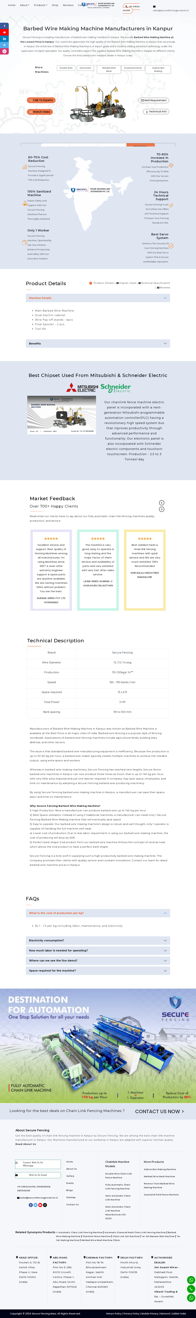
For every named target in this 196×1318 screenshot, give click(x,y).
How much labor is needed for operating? (58, 950)
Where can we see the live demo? (53, 960)
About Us (71, 1169)
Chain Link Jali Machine (126, 1236)
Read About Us (25, 1144)
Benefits (35, 343)
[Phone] (188, 1287)
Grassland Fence (133, 67)
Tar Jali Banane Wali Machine (157, 1236)
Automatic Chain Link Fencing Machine (80, 1232)
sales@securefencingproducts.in (37, 1198)
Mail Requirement (154, 100)
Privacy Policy (131, 1313)
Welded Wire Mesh (109, 69)
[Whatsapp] (189, 1296)
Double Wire (66, 67)
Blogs (69, 1190)
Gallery (70, 1176)
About (24, 5)
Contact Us (72, 1204)
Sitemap (71, 1197)
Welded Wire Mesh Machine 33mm (100, 1240)
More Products (154, 1161)
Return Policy (114, 1313)
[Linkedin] (4, 38)
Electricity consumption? (46, 940)
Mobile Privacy (149, 1313)
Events (70, 1183)
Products (39, 5)
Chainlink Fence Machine (97, 1236)
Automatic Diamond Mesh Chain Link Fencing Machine (135, 1232)
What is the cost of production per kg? (56, 913)
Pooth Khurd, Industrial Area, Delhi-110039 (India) (131, 1267)
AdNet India (179, 1313)
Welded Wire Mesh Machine (159, 1176)
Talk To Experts (41, 100)
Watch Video (40, 112)
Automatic (85, 67)
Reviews (68, 5)
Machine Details (40, 298)
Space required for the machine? (52, 970)
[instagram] (4, 51)
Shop (55, 5)
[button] (131, 8)
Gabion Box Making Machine (160, 1169)
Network (165, 1313)
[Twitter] (4, 45)
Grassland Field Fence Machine (161, 1194)
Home (11, 5)
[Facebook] (4, 25)
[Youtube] (4, 32)
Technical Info (156, 111)
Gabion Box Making (158, 69)
